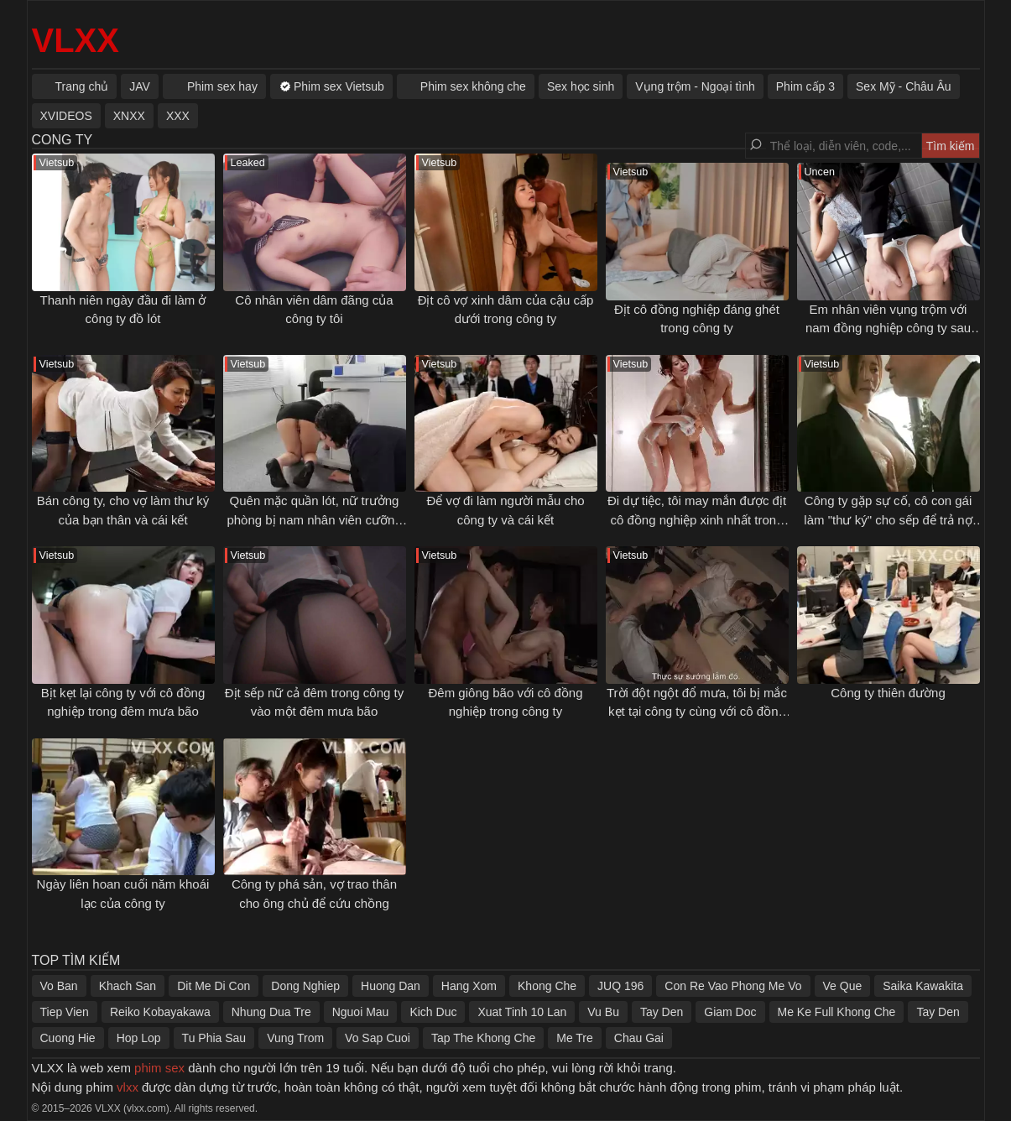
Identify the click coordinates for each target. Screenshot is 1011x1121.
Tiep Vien (64, 1012)
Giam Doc (730, 1012)
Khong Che (547, 986)
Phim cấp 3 (805, 86)
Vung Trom (295, 1038)
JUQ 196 (620, 986)
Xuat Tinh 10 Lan (521, 1012)
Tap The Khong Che (483, 1038)
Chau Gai (639, 1038)
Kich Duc (432, 1012)
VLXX (75, 40)
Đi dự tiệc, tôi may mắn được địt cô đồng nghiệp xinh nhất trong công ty (696, 519)
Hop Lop (139, 1038)
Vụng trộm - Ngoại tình (695, 86)
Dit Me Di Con (213, 986)
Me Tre (574, 1038)
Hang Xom (469, 986)
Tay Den (661, 1012)
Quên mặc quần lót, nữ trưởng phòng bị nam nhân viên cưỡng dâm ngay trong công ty (314, 519)
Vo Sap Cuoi (377, 1038)
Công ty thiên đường (888, 693)
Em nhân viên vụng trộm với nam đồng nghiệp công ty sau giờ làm (888, 328)
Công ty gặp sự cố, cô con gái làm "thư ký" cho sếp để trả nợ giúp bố (888, 519)
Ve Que (842, 986)
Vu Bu (603, 1012)
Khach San (128, 986)
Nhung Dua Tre (271, 1012)
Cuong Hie (68, 1038)
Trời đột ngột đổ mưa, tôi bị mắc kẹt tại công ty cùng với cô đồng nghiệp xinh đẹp (697, 712)
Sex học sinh (580, 86)
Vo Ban (59, 986)
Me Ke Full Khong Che (837, 1012)
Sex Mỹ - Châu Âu (903, 86)
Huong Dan (390, 986)
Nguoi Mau (360, 1012)
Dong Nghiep (305, 986)
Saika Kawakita (923, 986)
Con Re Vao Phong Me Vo (732, 986)
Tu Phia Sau (214, 1038)
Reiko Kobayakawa (160, 1012)
